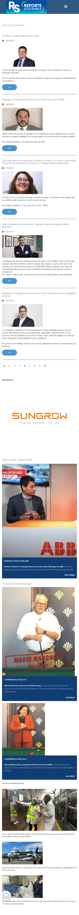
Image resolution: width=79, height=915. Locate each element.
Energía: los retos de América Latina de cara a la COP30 (33, 99)
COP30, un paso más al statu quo (20, 36)
